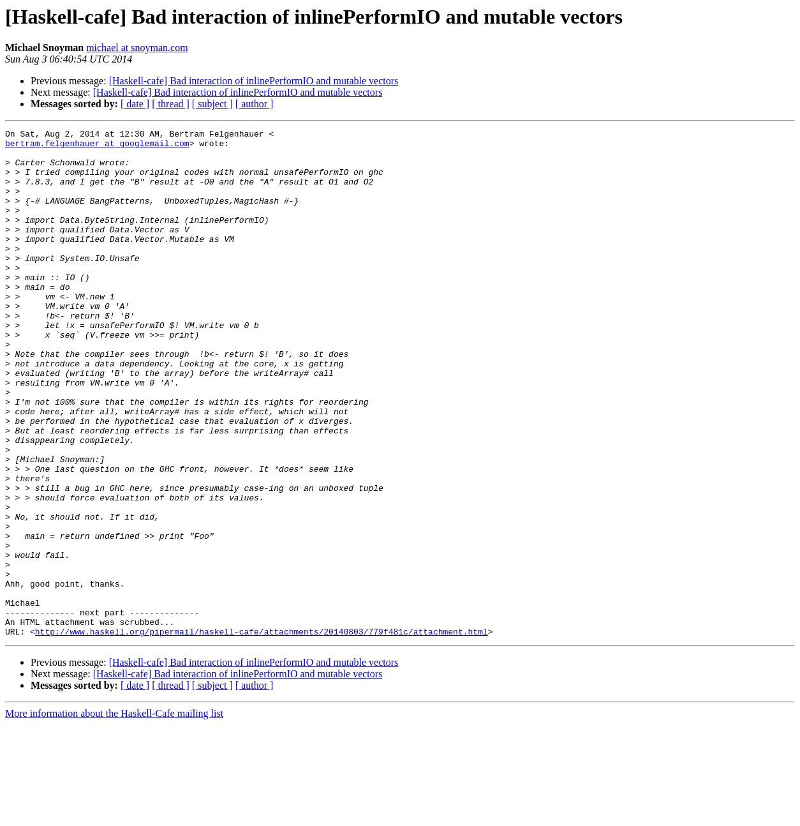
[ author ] (254, 103)
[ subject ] (212, 103)
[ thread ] (170, 103)
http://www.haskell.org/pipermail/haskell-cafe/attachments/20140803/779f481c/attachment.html (261, 733)
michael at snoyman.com (137, 47)
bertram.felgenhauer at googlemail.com (97, 147)
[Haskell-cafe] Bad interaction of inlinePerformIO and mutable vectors (254, 80)
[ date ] (135, 103)
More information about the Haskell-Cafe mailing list (114, 814)
